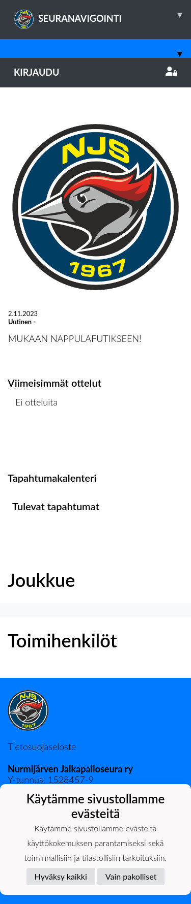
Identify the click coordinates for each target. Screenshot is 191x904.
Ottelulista (32, 441)
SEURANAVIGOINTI (102, 14)
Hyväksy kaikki (61, 876)
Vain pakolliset (131, 876)
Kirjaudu (95, 72)
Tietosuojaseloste (42, 746)
